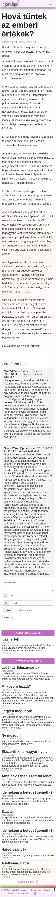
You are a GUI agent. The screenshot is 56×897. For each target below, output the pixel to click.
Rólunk (47, 890)
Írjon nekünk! (22, 893)
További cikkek (28, 881)
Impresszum (36, 890)
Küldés (7, 617)
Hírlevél (10, 893)
